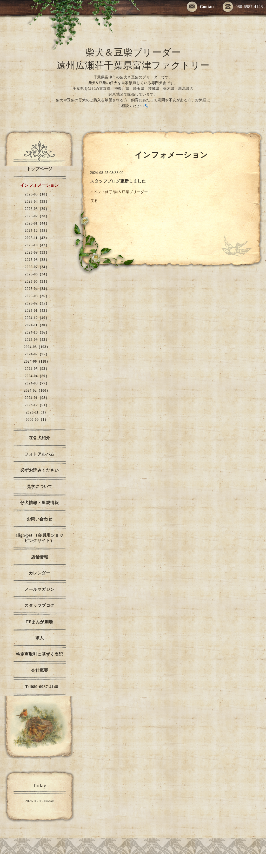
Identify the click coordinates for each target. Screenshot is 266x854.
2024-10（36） (37, 332)
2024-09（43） (37, 340)
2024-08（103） (37, 347)
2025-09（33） (37, 252)
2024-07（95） (37, 354)
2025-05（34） (37, 281)
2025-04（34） (37, 289)
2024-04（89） (37, 376)
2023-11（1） (37, 412)
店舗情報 (39, 557)
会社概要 (39, 670)
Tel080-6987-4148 (39, 686)
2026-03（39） (37, 209)
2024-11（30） (37, 325)
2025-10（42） (37, 245)
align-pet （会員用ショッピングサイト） (40, 538)
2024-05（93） (37, 369)
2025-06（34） (37, 274)
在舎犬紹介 (39, 438)
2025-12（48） (37, 231)
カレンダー (39, 573)
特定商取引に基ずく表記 (39, 654)
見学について (39, 486)
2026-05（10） (37, 194)
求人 (39, 638)
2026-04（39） (37, 202)
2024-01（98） (37, 398)
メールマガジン (39, 589)
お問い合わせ (39, 519)
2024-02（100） (37, 390)
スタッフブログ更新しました (118, 181)
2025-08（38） (37, 260)
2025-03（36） (37, 296)
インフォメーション (39, 185)
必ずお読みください (39, 470)
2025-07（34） (37, 267)
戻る (94, 201)
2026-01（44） (37, 223)
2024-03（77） (37, 383)
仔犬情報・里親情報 (39, 502)
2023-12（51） (37, 405)
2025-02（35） (37, 303)
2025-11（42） (37, 238)
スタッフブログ (39, 605)
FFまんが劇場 (39, 622)
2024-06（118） (37, 361)
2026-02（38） (37, 216)
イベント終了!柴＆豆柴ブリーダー (119, 192)
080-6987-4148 (243, 7)
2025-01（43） (37, 311)
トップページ (39, 169)
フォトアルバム (39, 454)
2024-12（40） (37, 318)
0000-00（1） (37, 420)
